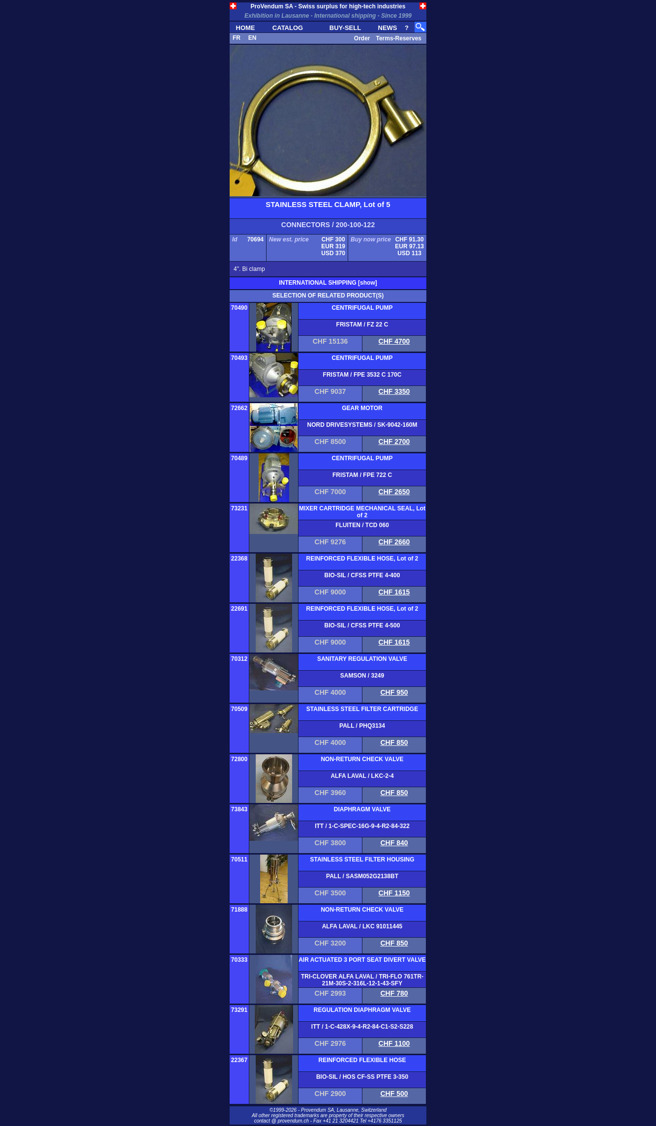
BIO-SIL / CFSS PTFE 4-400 (362, 575)
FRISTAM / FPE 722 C (362, 475)
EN (252, 37)
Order (362, 38)
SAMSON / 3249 (362, 675)
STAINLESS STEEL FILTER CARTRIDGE (362, 709)
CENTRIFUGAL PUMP (362, 307)
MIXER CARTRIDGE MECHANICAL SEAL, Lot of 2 (362, 512)
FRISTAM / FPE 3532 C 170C (362, 374)
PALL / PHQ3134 (362, 725)
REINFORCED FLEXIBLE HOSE (362, 1060)
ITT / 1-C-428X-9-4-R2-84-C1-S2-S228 (362, 1026)
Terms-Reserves (398, 38)
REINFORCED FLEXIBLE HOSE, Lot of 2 (362, 558)
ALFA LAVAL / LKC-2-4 (361, 775)
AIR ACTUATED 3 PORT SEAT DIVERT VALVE (362, 959)
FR (236, 37)
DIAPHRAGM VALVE (362, 809)
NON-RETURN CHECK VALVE (362, 759)
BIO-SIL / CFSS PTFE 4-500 (362, 625)
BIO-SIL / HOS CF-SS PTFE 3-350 (362, 1076)
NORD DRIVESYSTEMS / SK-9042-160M (362, 424)
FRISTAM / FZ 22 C (362, 324)
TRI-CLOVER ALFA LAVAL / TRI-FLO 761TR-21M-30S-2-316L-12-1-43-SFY (362, 980)
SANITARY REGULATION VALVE (362, 658)
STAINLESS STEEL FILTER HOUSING (362, 859)
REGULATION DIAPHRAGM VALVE (362, 1010)
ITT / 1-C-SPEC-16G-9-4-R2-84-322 (362, 826)
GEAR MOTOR (362, 408)
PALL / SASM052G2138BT (362, 876)
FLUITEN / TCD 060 (362, 525)
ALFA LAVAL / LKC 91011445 (362, 926)
